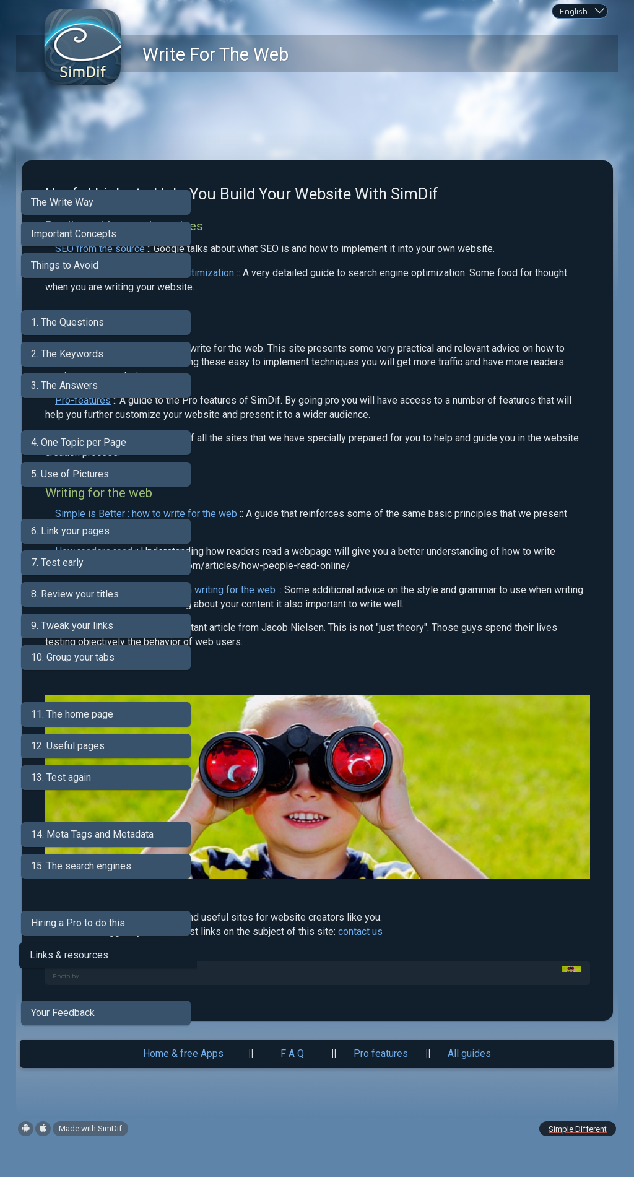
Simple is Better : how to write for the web (320, 578)
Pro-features (257, 451)
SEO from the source (274, 271)
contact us (534, 965)
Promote (248, 385)
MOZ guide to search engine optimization (319, 309)
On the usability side (273, 720)
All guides (469, 1084)
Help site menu (262, 503)
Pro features (381, 1084)
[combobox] (580, 11)
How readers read (267, 616)
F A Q (292, 1084)
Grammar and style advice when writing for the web (339, 668)
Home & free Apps (183, 1084)
